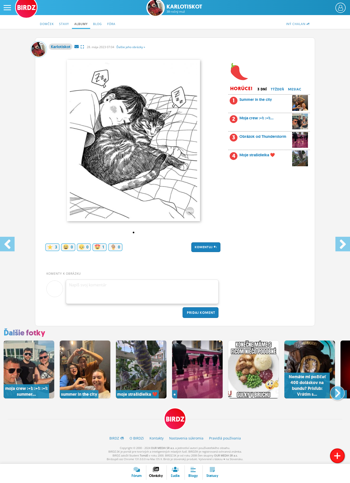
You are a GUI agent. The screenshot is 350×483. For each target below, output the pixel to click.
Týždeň (277, 89)
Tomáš (144, 455)
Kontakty (156, 438)
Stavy (64, 24)
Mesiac (294, 89)
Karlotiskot (184, 9)
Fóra (111, 24)
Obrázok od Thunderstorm (273, 138)
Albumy (81, 24)
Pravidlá (225, 438)
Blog (97, 24)
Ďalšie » (130, 47)
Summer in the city (269, 101)
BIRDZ (175, 419)
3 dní (262, 89)
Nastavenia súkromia (186, 438)
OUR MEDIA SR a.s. (163, 448)
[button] (333, 391)
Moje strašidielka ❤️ (269, 156)
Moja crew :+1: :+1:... (269, 119)
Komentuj (206, 247)
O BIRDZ (137, 438)
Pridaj (200, 312)
